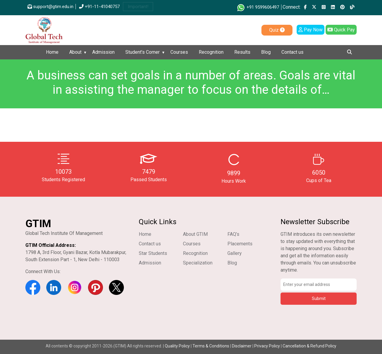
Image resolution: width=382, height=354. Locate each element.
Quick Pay (341, 30)
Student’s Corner (142, 52)
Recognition (211, 52)
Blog (266, 52)
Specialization (197, 263)
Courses (179, 52)
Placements (239, 244)
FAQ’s (233, 234)
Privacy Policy (267, 346)
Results (242, 52)
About (75, 52)
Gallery (234, 253)
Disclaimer (242, 346)
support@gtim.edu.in (50, 6)
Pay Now (310, 30)
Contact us (292, 52)
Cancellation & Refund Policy (309, 346)
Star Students (153, 253)
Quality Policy (178, 346)
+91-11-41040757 (99, 6)
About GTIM (195, 234)
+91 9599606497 (257, 7)
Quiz (277, 30)
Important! (138, 6)
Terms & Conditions (210, 346)
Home (52, 52)
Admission (103, 52)
